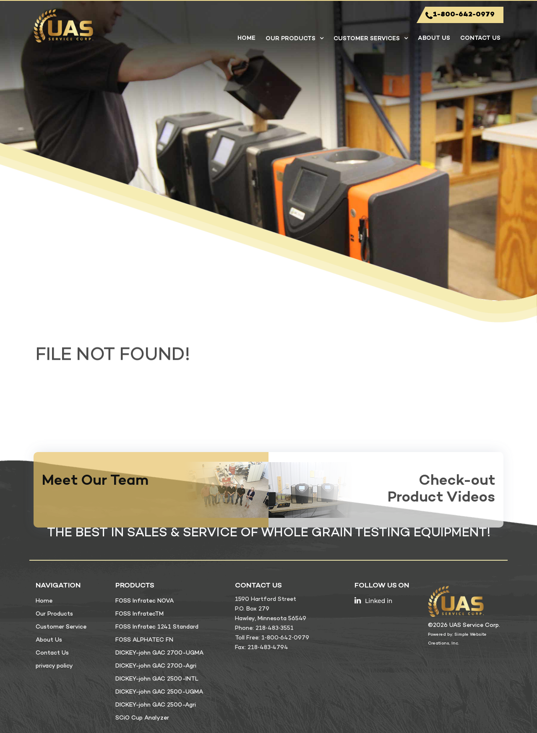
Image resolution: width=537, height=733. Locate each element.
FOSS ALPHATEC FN (144, 640)
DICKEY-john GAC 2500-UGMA (159, 692)
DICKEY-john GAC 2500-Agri (155, 705)
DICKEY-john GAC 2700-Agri (155, 666)
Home (246, 38)
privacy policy (54, 666)
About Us (434, 38)
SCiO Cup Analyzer (142, 718)
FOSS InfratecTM (139, 614)
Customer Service (61, 627)
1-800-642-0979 (460, 15)
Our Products (290, 39)
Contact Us (480, 38)
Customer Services (367, 39)
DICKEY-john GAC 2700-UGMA (159, 653)
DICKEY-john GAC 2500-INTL (156, 679)
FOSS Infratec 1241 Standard (156, 627)
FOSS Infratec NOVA (144, 601)
